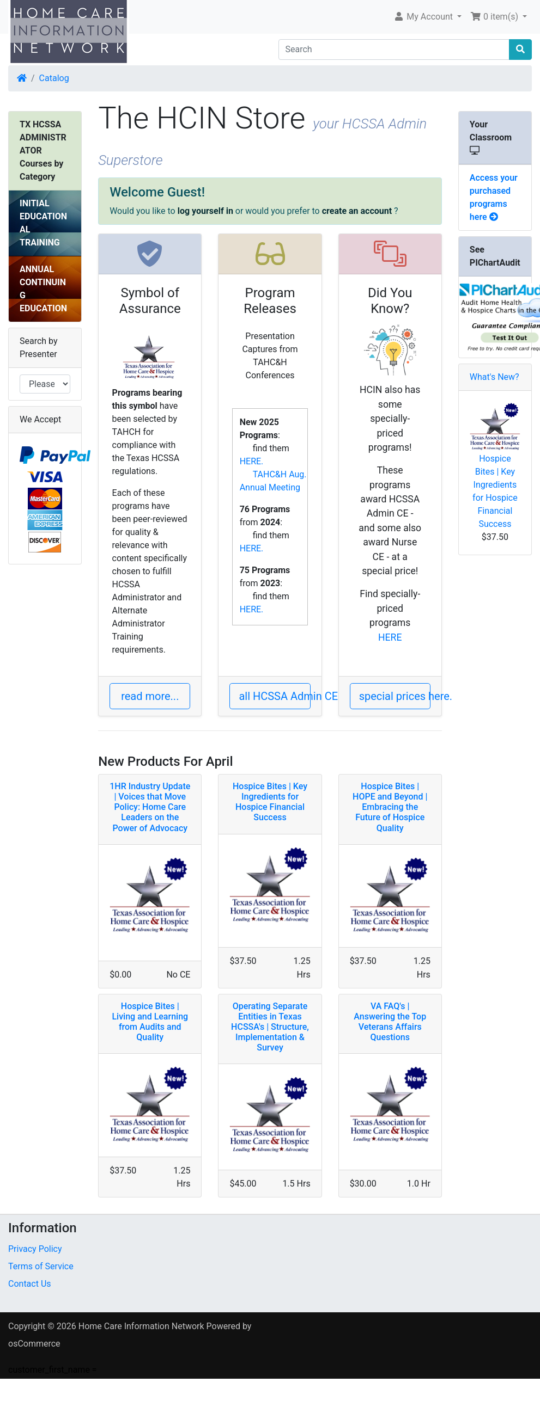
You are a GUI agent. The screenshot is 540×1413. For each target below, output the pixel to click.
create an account (357, 211)
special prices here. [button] (394, 696)
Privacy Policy (35, 1249)
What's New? (494, 377)
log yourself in (205, 211)
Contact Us (29, 1284)
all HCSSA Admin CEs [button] (274, 696)
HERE (390, 637)
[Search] (394, 49)
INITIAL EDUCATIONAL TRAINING (43, 223)
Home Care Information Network (141, 1326)
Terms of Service (41, 1266)
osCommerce (34, 1343)
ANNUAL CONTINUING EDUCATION (43, 289)
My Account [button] (424, 16)
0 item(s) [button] (495, 16)
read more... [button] (150, 696)
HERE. (252, 461)
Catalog (54, 78)
